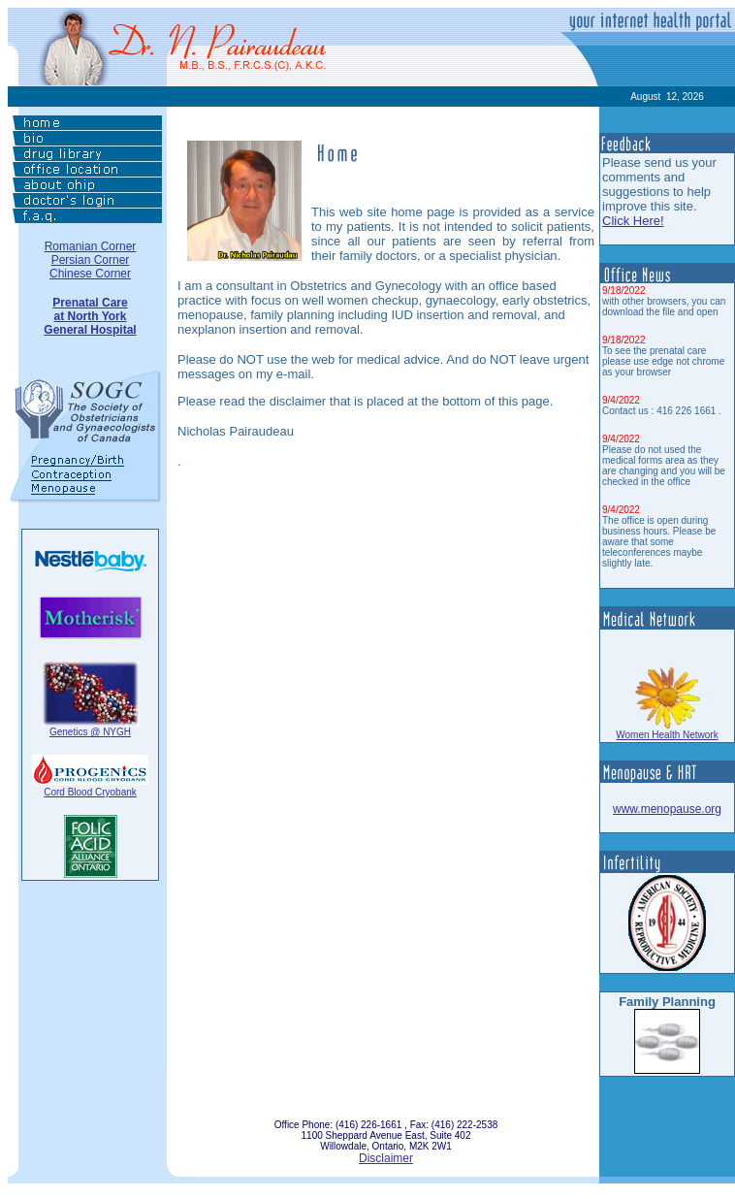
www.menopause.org (667, 809)
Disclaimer (386, 1158)
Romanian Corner (91, 246)
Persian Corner (90, 260)
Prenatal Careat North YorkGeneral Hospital (90, 316)
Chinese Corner (90, 273)
